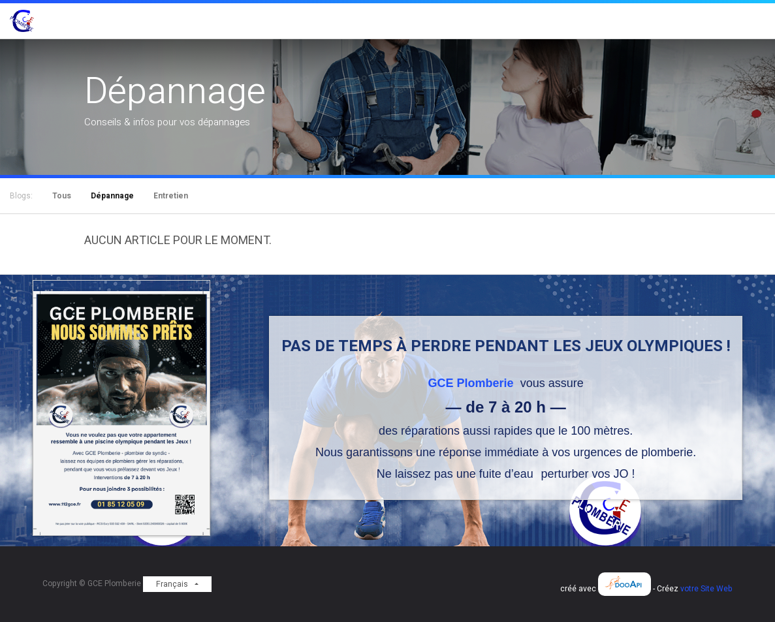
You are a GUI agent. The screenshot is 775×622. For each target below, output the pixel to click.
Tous (61, 196)
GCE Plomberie (472, 383)
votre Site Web (706, 589)
